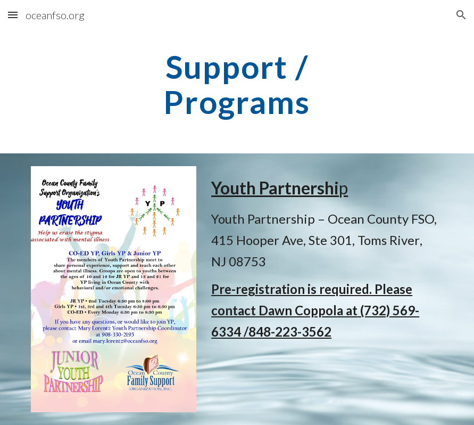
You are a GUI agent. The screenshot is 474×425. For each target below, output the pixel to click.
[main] (236, 84)
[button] (13, 14)
